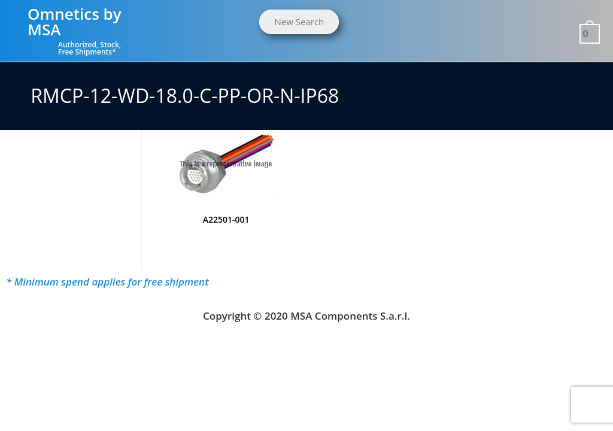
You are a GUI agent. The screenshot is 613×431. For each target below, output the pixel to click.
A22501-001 (226, 219)
